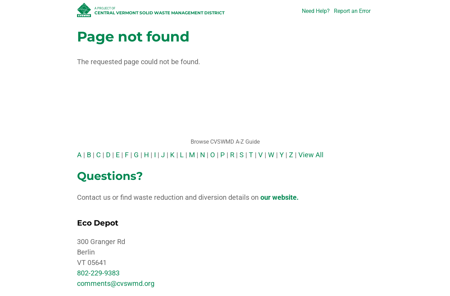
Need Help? (316, 11)
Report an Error (352, 11)
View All (310, 155)
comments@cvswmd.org (115, 283)
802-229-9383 (98, 273)
